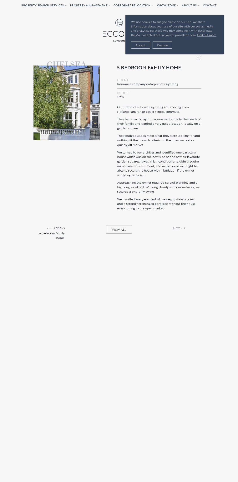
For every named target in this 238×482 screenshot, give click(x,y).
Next (176, 228)
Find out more (206, 35)
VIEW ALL (119, 229)
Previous (59, 228)
